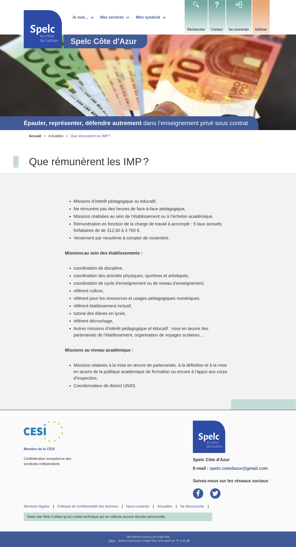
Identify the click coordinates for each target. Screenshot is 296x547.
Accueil (35, 136)
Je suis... (80, 17)
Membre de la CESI (39, 449)
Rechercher (196, 29)
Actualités (55, 136)
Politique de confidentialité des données (88, 506)
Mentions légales (37, 506)
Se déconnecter (192, 506)
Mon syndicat (148, 17)
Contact (217, 29)
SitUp (112, 540)
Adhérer (261, 29)
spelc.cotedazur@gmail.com (239, 468)
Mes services (112, 17)
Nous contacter (138, 506)
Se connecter (239, 29)
